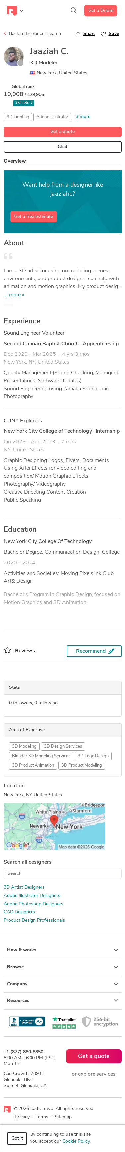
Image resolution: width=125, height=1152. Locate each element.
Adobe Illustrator (52, 117)
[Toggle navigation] (15, 10)
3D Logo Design (93, 756)
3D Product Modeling (81, 765)
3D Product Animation (33, 765)
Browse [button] (62, 967)
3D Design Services (63, 746)
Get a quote (62, 132)
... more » (14, 295)
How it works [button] (62, 950)
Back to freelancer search (32, 33)
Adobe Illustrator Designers (32, 895)
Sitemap (63, 1117)
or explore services (94, 1074)
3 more (83, 116)
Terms (42, 1117)
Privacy (22, 1117)
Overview (15, 161)
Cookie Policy (76, 1141)
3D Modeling (24, 746)
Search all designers (28, 862)
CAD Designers (19, 912)
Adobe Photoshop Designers (33, 904)
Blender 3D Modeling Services (41, 756)
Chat (62, 146)
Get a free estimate (33, 216)
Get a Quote (100, 10)
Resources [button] (62, 1000)
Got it (17, 1138)
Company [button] (62, 983)
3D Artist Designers (24, 887)
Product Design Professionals (34, 920)
